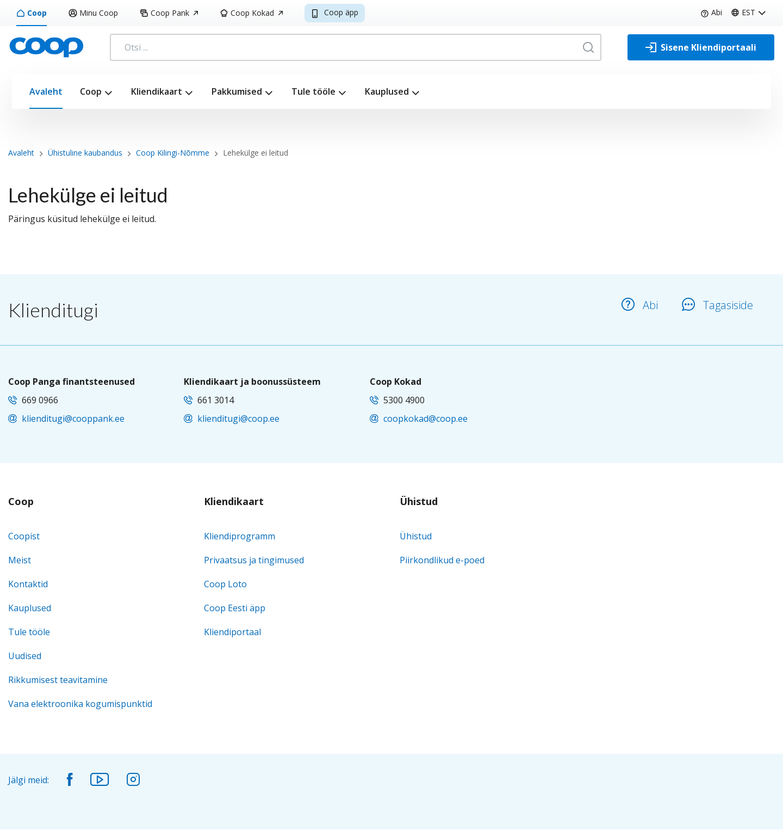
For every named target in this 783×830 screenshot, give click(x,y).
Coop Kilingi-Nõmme (172, 152)
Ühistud (419, 502)
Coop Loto (225, 584)
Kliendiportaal (232, 632)
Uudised (24, 656)
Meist (19, 560)
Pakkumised (237, 91)
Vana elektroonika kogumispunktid (80, 704)
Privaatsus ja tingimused (254, 560)
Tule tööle (313, 91)
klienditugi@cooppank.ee (73, 419)
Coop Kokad (251, 13)
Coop (31, 13)
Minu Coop (93, 13)
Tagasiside (717, 305)
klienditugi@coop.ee (238, 419)
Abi (711, 12)
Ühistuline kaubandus (85, 152)
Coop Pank (169, 13)
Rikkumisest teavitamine (58, 680)
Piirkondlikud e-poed (442, 560)
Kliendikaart (156, 91)
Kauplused (387, 91)
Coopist (24, 536)
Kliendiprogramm (239, 536)
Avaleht (46, 91)
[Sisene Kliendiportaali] (700, 47)
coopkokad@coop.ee (425, 419)
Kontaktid (28, 584)
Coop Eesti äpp (234, 608)
